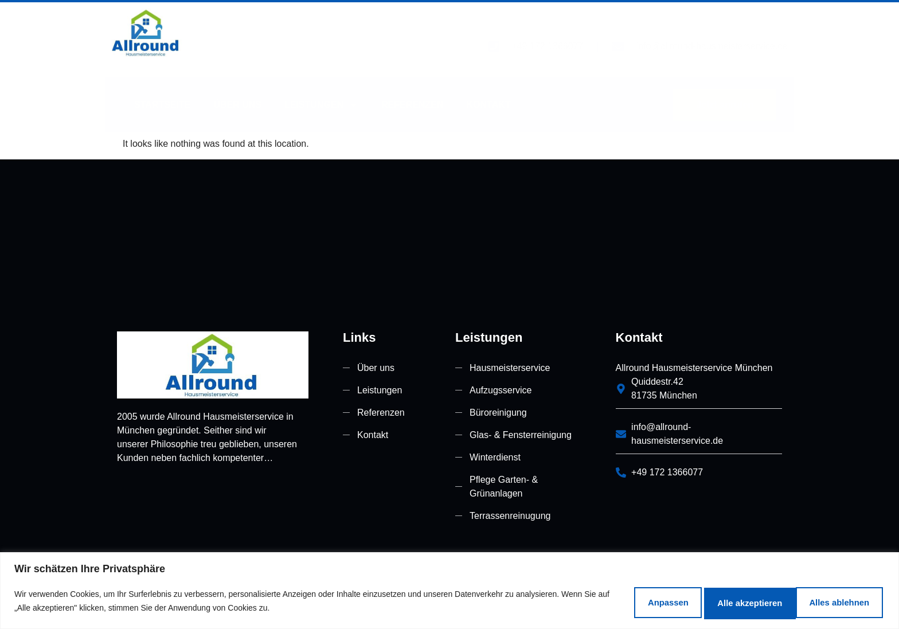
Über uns (237, 90)
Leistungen (321, 90)
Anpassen (598, 599)
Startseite (162, 90)
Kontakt (489, 90)
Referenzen (412, 90)
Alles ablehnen (705, 599)
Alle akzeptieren (826, 599)
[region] (449, 589)
